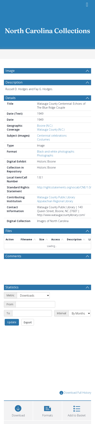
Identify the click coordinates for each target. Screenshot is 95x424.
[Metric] (33, 289)
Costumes (43, 149)
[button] (47, 404)
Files (8, 240)
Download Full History (75, 386)
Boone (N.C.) (44, 135)
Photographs (45, 165)
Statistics (12, 281)
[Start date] (35, 298)
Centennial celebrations (52, 145)
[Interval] (79, 307)
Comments (13, 265)
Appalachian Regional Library (55, 210)
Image (10, 70)
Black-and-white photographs (55, 161)
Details (10, 107)
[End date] (32, 307)
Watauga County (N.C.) (50, 139)
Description (13, 92)
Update (11, 316)
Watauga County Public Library (56, 206)
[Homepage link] (47, 29)
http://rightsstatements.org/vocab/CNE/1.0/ (64, 196)
